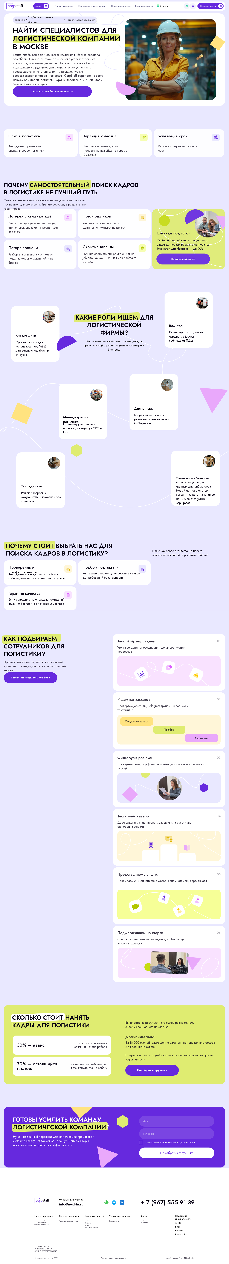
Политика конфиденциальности (113, 1258)
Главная (20, 20)
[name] (176, 1121)
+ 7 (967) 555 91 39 (168, 1202)
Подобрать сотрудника (176, 1153)
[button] (210, 6)
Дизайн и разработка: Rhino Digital (180, 1258)
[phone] (176, 1133)
